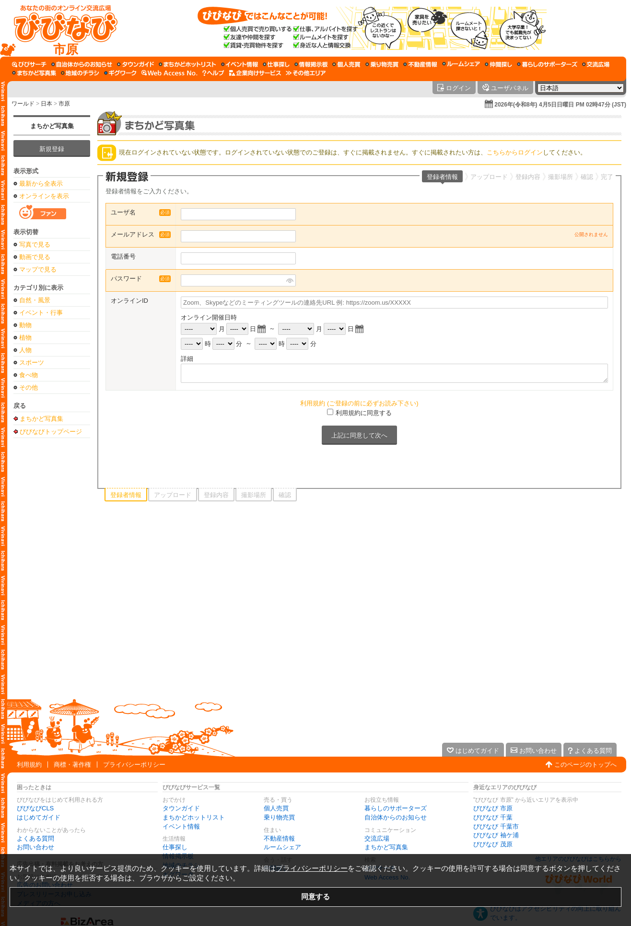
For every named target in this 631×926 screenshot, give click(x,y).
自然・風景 (34, 300)
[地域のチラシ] (80, 73)
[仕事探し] (276, 64)
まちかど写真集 (52, 126)
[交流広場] (595, 64)
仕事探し (175, 847)
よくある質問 (35, 838)
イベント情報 (181, 826)
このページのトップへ (585, 764)
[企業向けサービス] (255, 73)
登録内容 (527, 177)
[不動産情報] (420, 64)
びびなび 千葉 (493, 817)
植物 (25, 337)
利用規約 (29, 764)
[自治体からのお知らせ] (81, 64)
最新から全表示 (41, 183)
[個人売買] (346, 64)
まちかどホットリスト (194, 817)
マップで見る (38, 269)
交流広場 (376, 838)
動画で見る (34, 257)
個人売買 (276, 808)
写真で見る (34, 244)
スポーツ (31, 362)
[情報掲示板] (310, 64)
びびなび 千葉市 (496, 826)
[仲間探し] (498, 64)
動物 (25, 325)
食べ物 (28, 375)
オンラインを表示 (44, 196)
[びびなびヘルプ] (213, 73)
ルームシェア (282, 847)
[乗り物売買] (381, 64)
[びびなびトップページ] (61, 28)
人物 (25, 350)
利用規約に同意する (364, 412)
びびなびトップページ (51, 431)
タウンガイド (181, 808)
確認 (587, 177)
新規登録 (51, 149)
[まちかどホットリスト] (187, 64)
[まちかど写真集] (34, 73)
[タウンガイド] (135, 64)
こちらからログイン (515, 152)
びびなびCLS (35, 808)
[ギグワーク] (120, 73)
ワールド (23, 103)
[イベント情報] (239, 64)
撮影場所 (560, 177)
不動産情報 (279, 838)
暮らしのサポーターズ (395, 808)
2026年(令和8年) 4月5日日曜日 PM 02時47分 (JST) (560, 104)
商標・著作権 (72, 764)
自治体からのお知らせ (395, 817)
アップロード (489, 177)
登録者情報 (442, 176)
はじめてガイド (38, 817)
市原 (64, 103)
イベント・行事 (41, 312)
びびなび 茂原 (493, 844)
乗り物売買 (279, 817)
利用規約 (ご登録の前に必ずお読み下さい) (359, 403)
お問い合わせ (35, 847)
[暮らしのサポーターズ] (547, 64)
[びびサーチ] (29, 64)
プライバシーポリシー (134, 764)
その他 (28, 387)
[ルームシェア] (461, 64)
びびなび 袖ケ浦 (496, 835)
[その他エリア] (306, 73)
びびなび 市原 (493, 808)
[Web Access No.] (169, 73)
